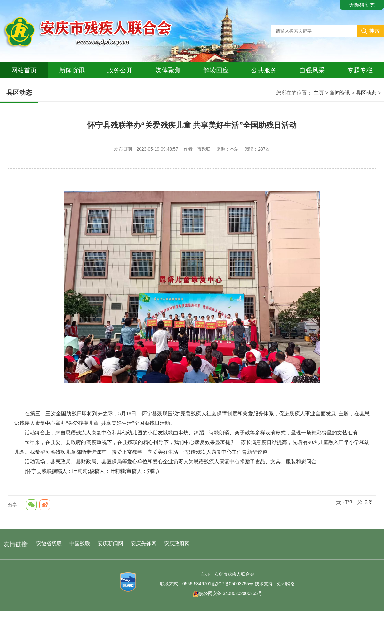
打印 (344, 502)
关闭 (364, 502)
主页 (319, 92)
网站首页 (24, 70)
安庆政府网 (177, 543)
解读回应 (216, 70)
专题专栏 (360, 70)
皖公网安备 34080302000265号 (227, 593)
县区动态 (366, 92)
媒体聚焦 (168, 70)
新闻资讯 (72, 70)
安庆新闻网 (110, 543)
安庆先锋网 (143, 543)
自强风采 (312, 70)
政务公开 (120, 70)
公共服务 (264, 70)
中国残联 (79, 543)
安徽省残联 (49, 543)
